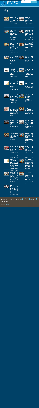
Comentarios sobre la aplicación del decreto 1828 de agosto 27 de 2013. (14, 189)
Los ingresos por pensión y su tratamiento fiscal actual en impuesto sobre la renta (29, 176)
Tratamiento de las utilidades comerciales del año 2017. (14, 84)
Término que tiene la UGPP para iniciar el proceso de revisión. (29, 59)
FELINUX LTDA (7, 204)
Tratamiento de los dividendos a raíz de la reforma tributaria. (14, 97)
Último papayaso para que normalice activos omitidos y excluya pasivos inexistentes (29, 85)
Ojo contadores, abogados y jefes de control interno (29, 45)
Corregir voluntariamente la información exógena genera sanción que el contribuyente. (29, 111)
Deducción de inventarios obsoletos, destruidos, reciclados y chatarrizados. (29, 98)
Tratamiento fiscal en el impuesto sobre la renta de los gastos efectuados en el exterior (29, 164)
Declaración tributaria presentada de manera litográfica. (14, 72)
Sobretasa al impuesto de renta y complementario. (14, 123)
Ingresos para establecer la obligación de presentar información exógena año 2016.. (29, 138)
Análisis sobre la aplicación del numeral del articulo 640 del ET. (29, 33)
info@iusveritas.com (12, 203)
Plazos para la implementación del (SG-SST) (14, 148)
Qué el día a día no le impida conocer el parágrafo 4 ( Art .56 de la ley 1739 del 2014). (14, 176)
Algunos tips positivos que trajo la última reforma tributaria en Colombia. (29, 124)
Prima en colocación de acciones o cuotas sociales (29, 149)
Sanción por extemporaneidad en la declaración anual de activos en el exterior (14, 110)
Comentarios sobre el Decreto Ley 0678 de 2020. (14, 19)
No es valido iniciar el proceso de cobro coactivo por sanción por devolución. (14, 59)
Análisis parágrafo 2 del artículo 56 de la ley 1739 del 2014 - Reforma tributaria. (14, 163)
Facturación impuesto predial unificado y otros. (29, 19)
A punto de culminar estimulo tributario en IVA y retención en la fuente (29, 72)
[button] (34, 2)
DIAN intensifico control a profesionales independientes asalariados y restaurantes (14, 34)
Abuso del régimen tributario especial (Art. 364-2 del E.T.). (14, 46)
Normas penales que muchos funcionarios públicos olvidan (14, 136)
